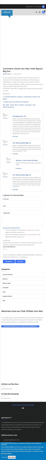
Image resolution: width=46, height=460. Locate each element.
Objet (4, 206)
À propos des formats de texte (11, 228)
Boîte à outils (7, 74)
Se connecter (38, 6)
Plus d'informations (6, 453)
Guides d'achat (7, 296)
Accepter (4, 457)
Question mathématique (9, 246)
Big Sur (17, 105)
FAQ (4, 300)
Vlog (4, 292)
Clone (34, 105)
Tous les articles (7, 274)
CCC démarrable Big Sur (21, 175)
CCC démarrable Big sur (21, 143)
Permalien (5, 118)
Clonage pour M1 (19, 116)
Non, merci (12, 457)
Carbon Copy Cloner (8, 107)
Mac (4, 105)
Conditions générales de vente (12, 440)
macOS (12, 105)
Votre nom (6, 199)
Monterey (21, 105)
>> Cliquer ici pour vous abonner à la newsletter (16, 102)
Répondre (15, 136)
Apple (7, 105)
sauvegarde (28, 105)
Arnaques (5, 287)
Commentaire (6, 213)
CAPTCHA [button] (7, 240)
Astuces (5, 279)
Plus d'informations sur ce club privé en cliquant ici (20, 326)
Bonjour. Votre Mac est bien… (27, 160)
